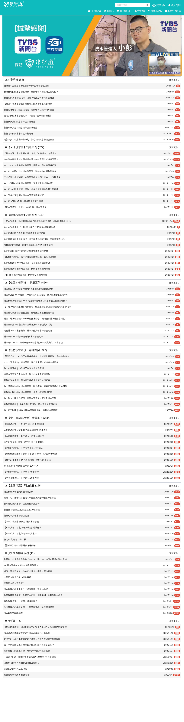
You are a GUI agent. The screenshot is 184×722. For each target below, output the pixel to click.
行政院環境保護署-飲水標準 (17, 675)
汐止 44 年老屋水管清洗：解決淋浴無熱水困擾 (25, 275)
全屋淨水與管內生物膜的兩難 (17, 577)
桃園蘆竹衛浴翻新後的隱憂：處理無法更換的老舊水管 (29, 312)
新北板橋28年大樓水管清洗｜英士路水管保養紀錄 (27, 263)
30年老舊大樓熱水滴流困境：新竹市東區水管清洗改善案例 (31, 362)
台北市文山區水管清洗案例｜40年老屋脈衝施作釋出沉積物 (31, 189)
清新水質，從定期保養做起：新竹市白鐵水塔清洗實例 (29, 139)
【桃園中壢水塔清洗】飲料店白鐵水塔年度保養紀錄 (28, 103)
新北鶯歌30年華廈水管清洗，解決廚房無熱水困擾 (27, 269)
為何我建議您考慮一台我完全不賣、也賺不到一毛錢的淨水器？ (33, 595)
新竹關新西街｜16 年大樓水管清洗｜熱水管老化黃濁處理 (30, 404)
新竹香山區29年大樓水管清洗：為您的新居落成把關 (28, 392)
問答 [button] (109, 11)
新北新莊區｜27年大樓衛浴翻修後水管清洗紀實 (26, 251)
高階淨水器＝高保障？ (14, 583)
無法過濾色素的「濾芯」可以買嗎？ (20, 601)
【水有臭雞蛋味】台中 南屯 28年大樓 (21, 478)
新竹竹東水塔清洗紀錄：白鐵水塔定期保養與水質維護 (29, 97)
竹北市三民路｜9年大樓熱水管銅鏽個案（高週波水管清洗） (31, 410)
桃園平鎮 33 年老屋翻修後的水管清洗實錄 (23, 336)
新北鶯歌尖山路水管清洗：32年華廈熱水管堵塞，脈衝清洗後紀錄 (34, 239)
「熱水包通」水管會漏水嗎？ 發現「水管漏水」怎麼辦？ (30, 153)
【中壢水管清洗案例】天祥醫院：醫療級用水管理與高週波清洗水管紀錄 (37, 306)
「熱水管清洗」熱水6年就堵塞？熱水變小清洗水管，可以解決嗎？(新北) (37, 221)
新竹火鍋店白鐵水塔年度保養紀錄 (19, 121)
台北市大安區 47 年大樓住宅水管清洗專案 (23, 201)
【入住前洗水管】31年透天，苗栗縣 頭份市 (24, 436)
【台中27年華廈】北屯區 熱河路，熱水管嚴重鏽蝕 (27, 460)
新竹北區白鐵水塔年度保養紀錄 (18, 133)
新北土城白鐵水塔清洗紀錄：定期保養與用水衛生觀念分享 (31, 92)
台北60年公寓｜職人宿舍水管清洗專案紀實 (24, 195)
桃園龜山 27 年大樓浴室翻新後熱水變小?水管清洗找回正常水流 (33, 342)
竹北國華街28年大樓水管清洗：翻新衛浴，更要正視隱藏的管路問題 (35, 386)
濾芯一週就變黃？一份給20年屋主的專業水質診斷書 (28, 571)
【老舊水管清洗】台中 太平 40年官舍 (21, 472)
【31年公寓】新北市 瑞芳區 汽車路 (20, 533)
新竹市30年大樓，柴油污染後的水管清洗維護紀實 (27, 380)
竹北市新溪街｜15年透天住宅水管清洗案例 (24, 368)
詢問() (158, 5)
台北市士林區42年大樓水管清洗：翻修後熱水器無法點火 (30, 171)
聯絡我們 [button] (155, 11)
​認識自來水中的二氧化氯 (15, 669)
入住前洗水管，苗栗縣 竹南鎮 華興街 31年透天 (26, 430)
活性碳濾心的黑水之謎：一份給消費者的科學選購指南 (29, 607)
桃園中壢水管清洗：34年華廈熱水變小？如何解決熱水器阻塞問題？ (35, 318)
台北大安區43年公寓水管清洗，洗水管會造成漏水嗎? (28, 183)
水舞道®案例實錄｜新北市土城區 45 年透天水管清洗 (28, 245)
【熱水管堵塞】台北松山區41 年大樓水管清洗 (25, 207)
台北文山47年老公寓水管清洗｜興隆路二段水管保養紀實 (30, 165)
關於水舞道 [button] (174, 11)
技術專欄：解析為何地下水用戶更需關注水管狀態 (27, 651)
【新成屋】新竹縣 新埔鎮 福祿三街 (20, 545)
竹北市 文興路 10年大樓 (15, 539)
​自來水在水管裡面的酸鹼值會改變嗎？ (21, 663)
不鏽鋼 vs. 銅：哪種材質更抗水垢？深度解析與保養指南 (30, 657)
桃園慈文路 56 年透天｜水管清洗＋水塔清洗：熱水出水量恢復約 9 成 (36, 294)
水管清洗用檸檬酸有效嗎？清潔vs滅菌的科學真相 (27, 633)
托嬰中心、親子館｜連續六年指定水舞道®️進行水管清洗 (30, 497)
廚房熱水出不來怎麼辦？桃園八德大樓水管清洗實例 (28, 330)
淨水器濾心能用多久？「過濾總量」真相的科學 (26, 589)
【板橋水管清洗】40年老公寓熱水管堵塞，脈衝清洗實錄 (30, 257)
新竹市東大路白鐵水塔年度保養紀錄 (20, 127)
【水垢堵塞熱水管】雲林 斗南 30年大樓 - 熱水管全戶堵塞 (30, 454)
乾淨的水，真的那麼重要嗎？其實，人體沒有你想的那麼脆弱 (32, 639)
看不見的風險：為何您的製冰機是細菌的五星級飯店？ (29, 645)
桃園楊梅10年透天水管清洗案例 (18, 491)
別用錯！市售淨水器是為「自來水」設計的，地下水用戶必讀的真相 (35, 559)
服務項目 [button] (124, 11)
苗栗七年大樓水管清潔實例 (16, 515)
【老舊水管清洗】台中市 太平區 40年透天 (23, 448)
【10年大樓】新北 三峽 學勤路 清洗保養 (22, 527)
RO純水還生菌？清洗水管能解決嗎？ (21, 565)
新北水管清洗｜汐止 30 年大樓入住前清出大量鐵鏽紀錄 (29, 227)
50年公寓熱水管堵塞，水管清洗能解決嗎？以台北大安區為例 (32, 177)
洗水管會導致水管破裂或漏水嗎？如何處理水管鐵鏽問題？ (31, 159)
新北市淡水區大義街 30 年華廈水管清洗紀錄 (24, 233)
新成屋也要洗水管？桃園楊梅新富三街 (21, 503)
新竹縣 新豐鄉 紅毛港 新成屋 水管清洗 (22, 509)
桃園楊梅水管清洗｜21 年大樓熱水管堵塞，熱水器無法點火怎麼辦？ (35, 300)
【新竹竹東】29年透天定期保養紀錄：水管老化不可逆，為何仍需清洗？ (37, 356)
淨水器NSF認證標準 (13, 613)
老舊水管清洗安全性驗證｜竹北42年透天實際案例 (27, 374)
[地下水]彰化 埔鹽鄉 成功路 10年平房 (21, 466)
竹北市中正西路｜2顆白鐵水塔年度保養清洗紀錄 (26, 86)
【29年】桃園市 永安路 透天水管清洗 (21, 521)
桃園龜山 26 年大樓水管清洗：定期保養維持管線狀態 (28, 289)
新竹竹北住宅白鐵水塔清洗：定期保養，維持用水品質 (29, 109)
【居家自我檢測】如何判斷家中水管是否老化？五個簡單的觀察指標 (35, 627)
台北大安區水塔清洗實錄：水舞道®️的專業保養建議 (27, 115)
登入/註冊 (175, 5)
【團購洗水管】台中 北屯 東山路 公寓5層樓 (24, 424)
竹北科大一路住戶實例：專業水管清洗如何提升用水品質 (30, 398)
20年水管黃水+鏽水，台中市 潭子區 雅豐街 (24, 442)
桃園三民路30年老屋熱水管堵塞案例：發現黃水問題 (28, 324)
